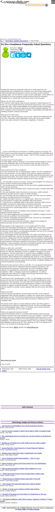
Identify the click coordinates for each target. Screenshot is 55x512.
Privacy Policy (22, 509)
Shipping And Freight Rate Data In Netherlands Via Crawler (22, 453)
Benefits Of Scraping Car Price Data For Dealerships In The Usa (24, 494)
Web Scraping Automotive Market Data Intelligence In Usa (21, 468)
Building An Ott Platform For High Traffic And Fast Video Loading (24, 443)
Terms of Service (34, 509)
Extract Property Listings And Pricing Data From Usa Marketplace (24, 463)
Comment (13, 51)
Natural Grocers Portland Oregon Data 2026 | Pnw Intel (21, 479)
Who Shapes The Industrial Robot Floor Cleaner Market (21, 484)
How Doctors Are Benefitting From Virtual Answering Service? (22, 426)
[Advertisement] (27, 23)
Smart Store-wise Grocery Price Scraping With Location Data (23, 474)
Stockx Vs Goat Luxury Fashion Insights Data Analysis (21, 489)
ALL (1, 41)
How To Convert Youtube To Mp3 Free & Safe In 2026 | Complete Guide (26, 431)
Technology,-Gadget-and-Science (16, 41)
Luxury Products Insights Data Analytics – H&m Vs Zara (21, 458)
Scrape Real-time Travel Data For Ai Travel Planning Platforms (23, 448)
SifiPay (16, 327)
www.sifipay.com (32, 327)
